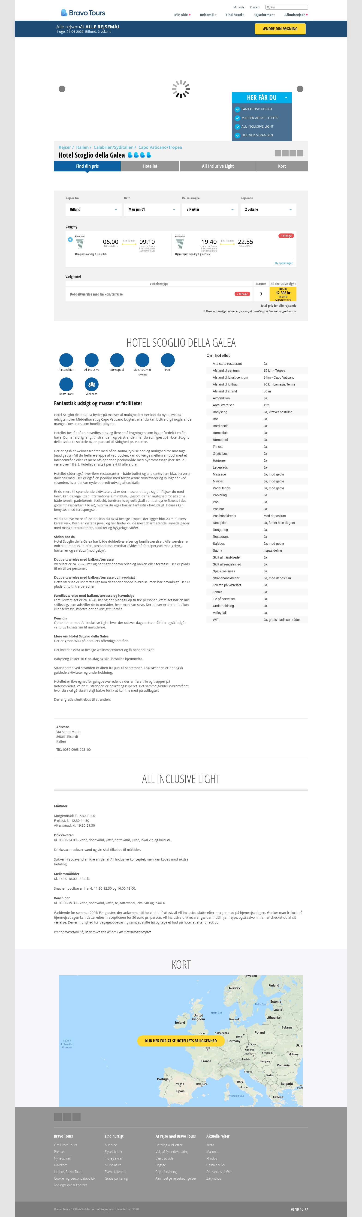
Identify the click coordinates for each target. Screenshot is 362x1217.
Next (300, 87)
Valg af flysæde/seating (172, 1151)
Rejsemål (208, 14)
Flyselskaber (113, 1151)
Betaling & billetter (169, 1145)
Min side (182, 14)
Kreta (210, 1145)
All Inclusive (113, 1165)
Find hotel (235, 14)
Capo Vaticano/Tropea (160, 147)
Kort (282, 166)
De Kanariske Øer (219, 1171)
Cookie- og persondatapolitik (74, 1178)
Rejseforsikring (166, 1171)
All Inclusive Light (218, 166)
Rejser (65, 147)
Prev (62, 87)
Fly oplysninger (284, 263)
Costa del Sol (215, 1165)
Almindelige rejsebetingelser (176, 1178)
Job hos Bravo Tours (68, 1171)
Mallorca (212, 1151)
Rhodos (211, 1158)
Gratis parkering (116, 1178)
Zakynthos (213, 1178)
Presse (59, 1151)
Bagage (161, 1165)
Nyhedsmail (62, 1158)
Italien (82, 147)
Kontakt (255, 7)
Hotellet (150, 166)
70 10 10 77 (299, 1209)
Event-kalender (116, 1171)
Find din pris (87, 166)
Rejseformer (264, 14)
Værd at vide (165, 1158)
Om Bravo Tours (65, 1145)
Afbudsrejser (296, 14)
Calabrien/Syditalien (113, 147)
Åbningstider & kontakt (70, 1185)
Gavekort (60, 1165)
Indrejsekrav (113, 1158)
